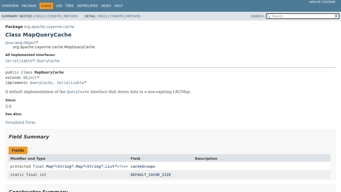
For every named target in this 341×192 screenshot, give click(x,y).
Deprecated (87, 6)
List (109, 166)
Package (29, 6)
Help (119, 6)
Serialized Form (20, 122)
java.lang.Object (20, 43)
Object (30, 77)
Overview (10, 6)
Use (59, 6)
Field (39, 16)
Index (106, 6)
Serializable (18, 61)
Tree (70, 6)
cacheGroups (143, 166)
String (64, 166)
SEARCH (257, 16)
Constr (54, 16)
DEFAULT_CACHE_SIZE (151, 175)
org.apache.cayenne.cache (49, 27)
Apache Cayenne (322, 2)
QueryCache (48, 61)
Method (71, 16)
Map (49, 166)
